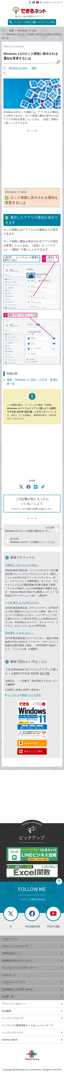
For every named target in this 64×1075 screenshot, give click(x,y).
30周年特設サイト (32, 953)
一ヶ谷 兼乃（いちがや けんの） (22, 602)
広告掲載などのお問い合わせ (32, 989)
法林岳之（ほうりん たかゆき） (22, 565)
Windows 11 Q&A (27, 30)
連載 (11, 30)
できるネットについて (51, 2)
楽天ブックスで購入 (33, 751)
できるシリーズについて (32, 946)
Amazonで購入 (31, 743)
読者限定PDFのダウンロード (32, 960)
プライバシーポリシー (32, 1003)
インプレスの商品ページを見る (23, 695)
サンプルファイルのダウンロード (32, 967)
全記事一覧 (32, 996)
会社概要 (32, 1011)
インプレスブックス (32, 1032)
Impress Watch (32, 1039)
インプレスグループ (32, 1018)
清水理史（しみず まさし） (19, 632)
